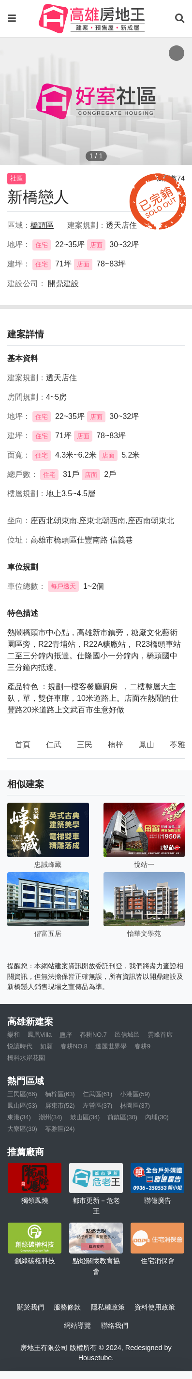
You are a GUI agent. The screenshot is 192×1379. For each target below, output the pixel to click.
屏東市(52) (60, 1105)
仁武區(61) (98, 1094)
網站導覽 (77, 1325)
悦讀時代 (19, 1046)
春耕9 (142, 1046)
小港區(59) (135, 1094)
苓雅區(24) (60, 1128)
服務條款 (67, 1307)
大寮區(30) (22, 1128)
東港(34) (19, 1117)
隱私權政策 (108, 1307)
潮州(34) (50, 1117)
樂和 (13, 1034)
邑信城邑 (127, 1034)
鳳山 (146, 744)
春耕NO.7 (93, 1034)
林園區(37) (135, 1105)
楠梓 (115, 744)
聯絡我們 (114, 1325)
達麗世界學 (111, 1046)
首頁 (22, 744)
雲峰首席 (160, 1034)
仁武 (53, 744)
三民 (84, 744)
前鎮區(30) (122, 1117)
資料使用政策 (154, 1307)
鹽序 (65, 1034)
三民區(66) (22, 1094)
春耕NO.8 (74, 1046)
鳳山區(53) (22, 1105)
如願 (46, 1046)
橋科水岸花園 (26, 1057)
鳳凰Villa (40, 1034)
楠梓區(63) (60, 1094)
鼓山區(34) (85, 1117)
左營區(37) (98, 1105)
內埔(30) (157, 1117)
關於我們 (30, 1307)
